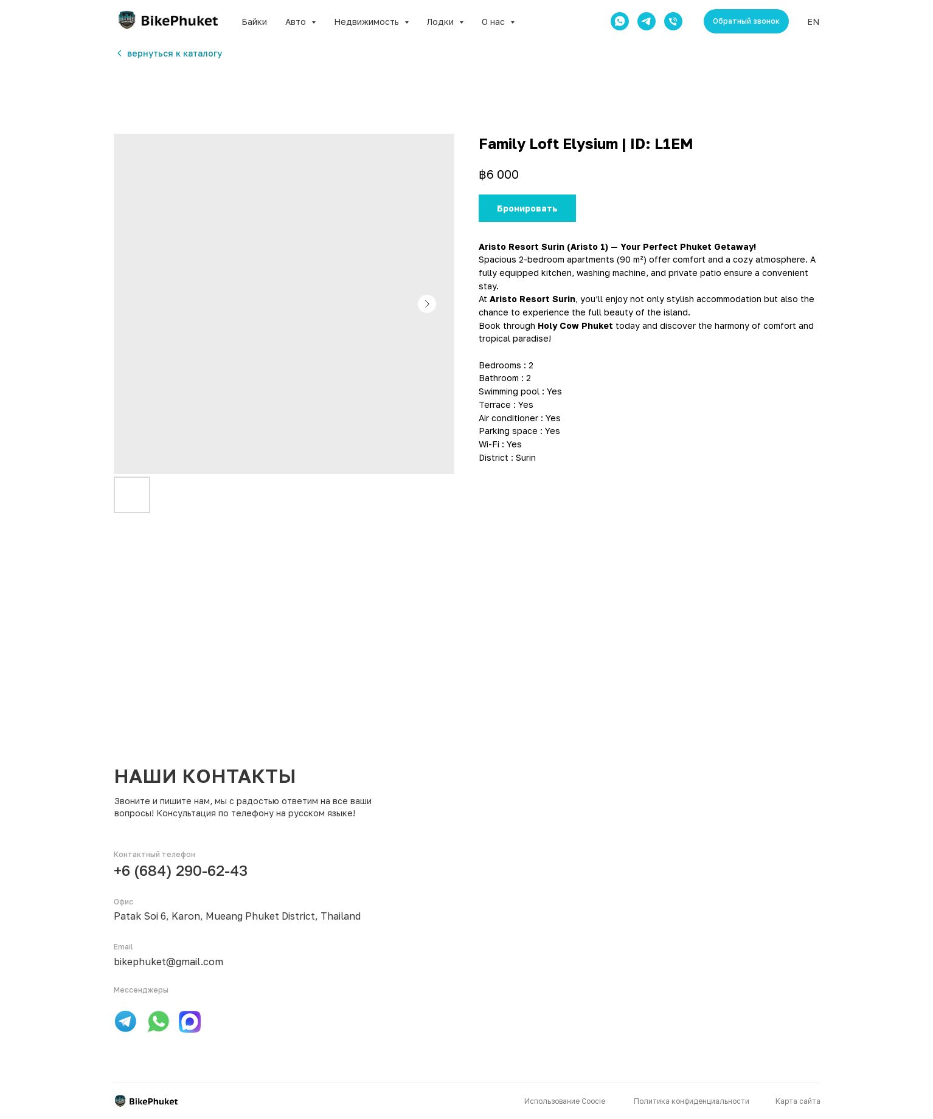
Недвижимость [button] (367, 21)
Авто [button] (296, 21)
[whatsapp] (620, 21)
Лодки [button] (441, 21)
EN (813, 21)
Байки (254, 21)
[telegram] (646, 21)
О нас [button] (494, 21)
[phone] (673, 21)
